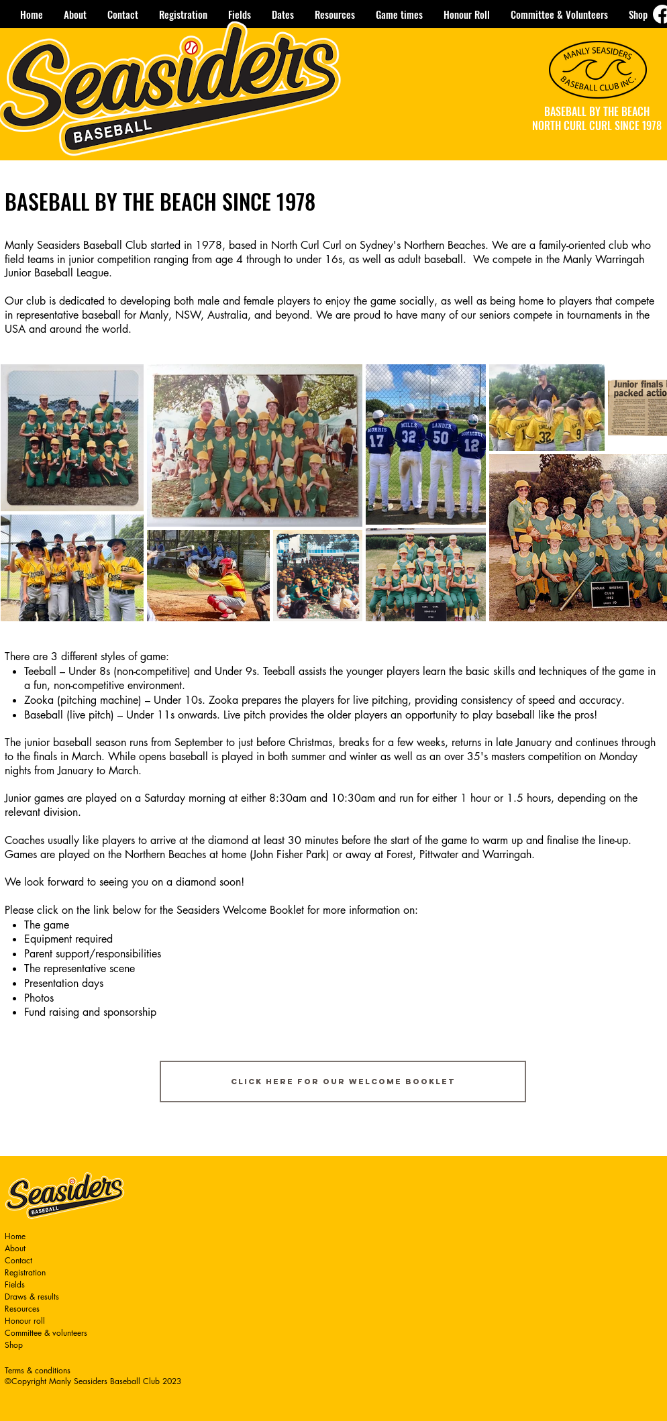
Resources (22, 1308)
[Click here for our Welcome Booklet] (343, 1081)
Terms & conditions (37, 1370)
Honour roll (25, 1320)
